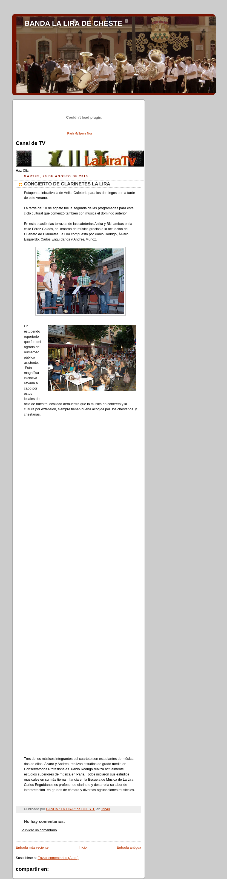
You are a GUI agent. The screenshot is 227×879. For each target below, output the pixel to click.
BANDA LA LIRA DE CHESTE (73, 23)
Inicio (83, 847)
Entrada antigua (129, 847)
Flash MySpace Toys (79, 133)
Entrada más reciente (32, 847)
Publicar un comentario (39, 830)
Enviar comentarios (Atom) (58, 858)
